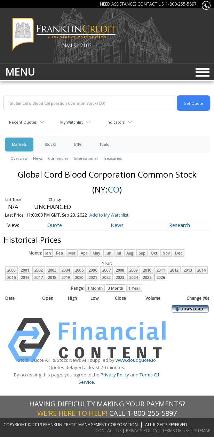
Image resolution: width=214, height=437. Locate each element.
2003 (52, 270)
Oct (154, 253)
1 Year (134, 288)
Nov (166, 253)
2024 (133, 277)
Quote (54, 225)
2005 (79, 270)
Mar (72, 253)
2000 (11, 270)
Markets (19, 144)
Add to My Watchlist (119, 215)
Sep (141, 253)
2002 (38, 270)
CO (113, 189)
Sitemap (202, 431)
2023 (120, 277)
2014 (201, 270)
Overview (18, 158)
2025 (147, 277)
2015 (11, 277)
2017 (38, 277)
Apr (84, 253)
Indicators (115, 122)
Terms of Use (176, 431)
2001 (25, 270)
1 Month (95, 288)
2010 (147, 270)
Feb (59, 253)
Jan (48, 253)
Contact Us (108, 431)
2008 (120, 270)
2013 (188, 270)
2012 (174, 270)
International (86, 158)
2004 (66, 270)
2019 (66, 277)
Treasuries (112, 158)
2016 (25, 277)
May (96, 253)
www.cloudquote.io (136, 360)
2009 (133, 270)
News (37, 158)
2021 (93, 277)
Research (179, 225)
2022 (106, 277)
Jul (119, 253)
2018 (52, 277)
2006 (93, 270)
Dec (178, 253)
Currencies (58, 158)
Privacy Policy (115, 375)
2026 (161, 277)
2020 (79, 277)
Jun (108, 253)
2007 (106, 270)
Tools (104, 144)
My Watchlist (71, 122)
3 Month (115, 288)
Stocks (50, 144)
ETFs (77, 144)
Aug (129, 253)
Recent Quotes (23, 122)
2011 (161, 270)
